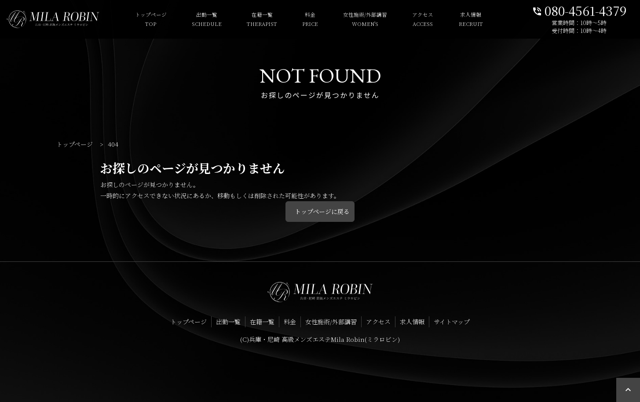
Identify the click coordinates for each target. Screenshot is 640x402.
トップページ (140, 20)
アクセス (412, 20)
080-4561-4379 (579, 10)
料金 (299, 20)
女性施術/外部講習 (354, 20)
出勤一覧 (196, 20)
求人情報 (460, 20)
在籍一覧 (251, 20)
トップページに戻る (322, 211)
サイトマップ (452, 321)
